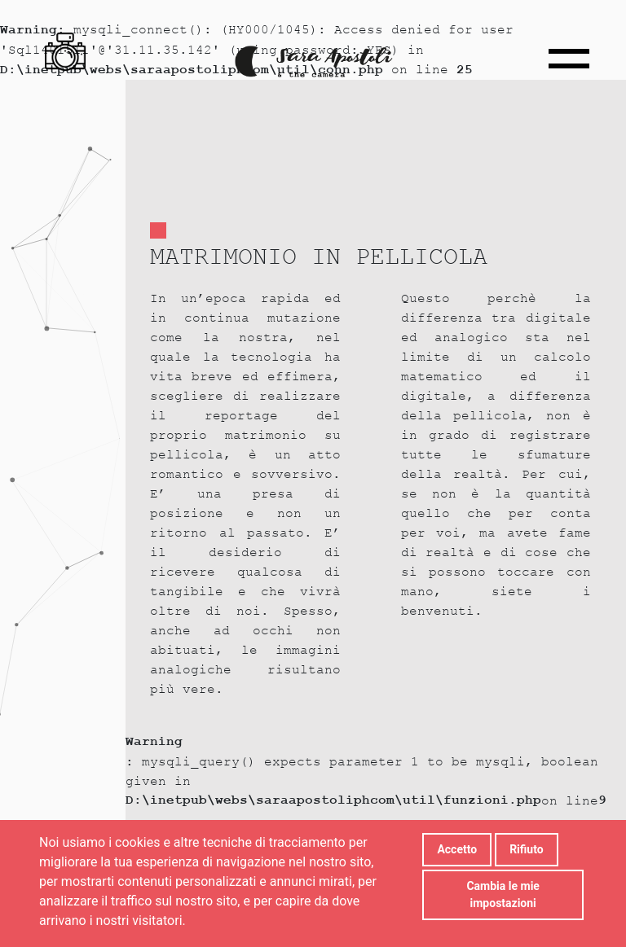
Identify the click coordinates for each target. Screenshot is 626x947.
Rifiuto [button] (526, 849)
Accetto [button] (457, 849)
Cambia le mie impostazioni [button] (502, 894)
